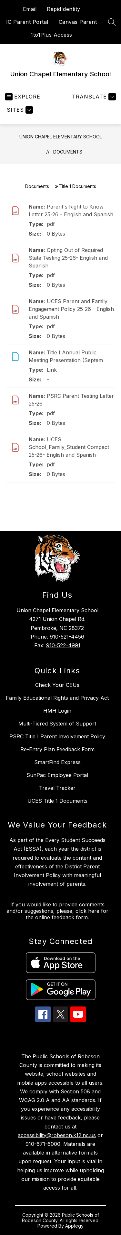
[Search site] (112, 22)
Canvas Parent (78, 22)
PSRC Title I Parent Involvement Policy (57, 736)
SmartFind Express (57, 762)
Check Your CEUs (57, 685)
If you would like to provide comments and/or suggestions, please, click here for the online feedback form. (57, 911)
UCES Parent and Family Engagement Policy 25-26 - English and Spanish (71, 309)
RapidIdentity (63, 9)
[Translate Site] (93, 97)
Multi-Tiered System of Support (57, 723)
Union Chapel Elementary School (60, 136)
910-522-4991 (63, 645)
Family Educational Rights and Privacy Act (57, 698)
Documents (67, 151)
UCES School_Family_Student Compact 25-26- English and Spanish (69, 447)
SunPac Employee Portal (57, 775)
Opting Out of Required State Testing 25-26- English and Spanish (68, 258)
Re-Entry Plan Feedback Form (57, 749)
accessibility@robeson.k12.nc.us (57, 1135)
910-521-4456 (67, 636)
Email (30, 9)
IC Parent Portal (27, 22)
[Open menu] (22, 97)
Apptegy (74, 1226)
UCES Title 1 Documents (57, 801)
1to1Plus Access (51, 35)
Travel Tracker (57, 788)
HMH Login (57, 710)
